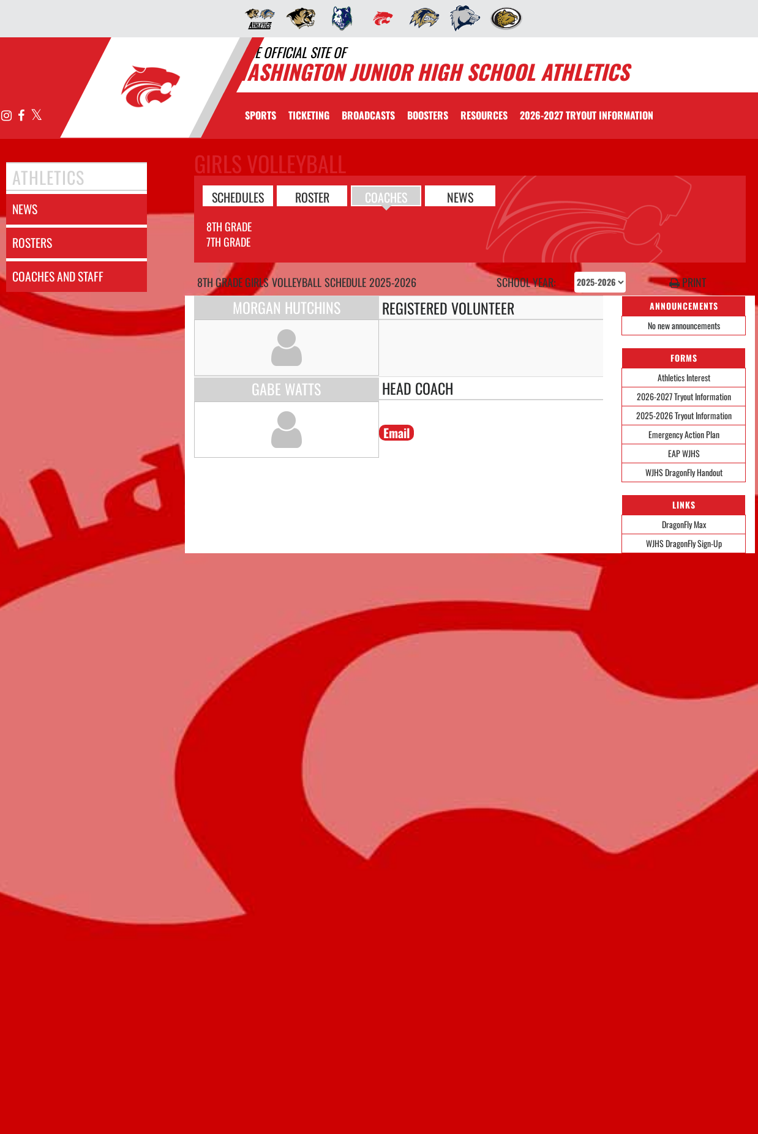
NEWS (460, 196)
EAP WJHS (684, 453)
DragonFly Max (684, 524)
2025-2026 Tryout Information (684, 415)
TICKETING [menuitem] (308, 115)
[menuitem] (256, 18)
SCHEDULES (238, 196)
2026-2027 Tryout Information (684, 396)
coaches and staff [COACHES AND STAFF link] (57, 276)
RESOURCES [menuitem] (484, 115)
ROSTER (312, 196)
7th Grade (228, 242)
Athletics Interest (684, 377)
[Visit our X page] (35, 116)
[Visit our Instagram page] (6, 116)
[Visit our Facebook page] (21, 116)
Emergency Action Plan (683, 434)
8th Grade (229, 226)
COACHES (386, 196)
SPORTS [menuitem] (260, 115)
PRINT (687, 282)
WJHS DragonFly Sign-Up (684, 543)
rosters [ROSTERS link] (32, 243)
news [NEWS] (24, 209)
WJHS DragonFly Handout (683, 472)
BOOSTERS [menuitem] (427, 115)
